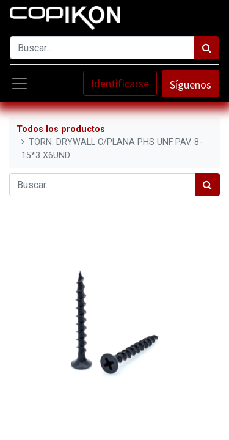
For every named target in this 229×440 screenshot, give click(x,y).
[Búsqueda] (206, 47)
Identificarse (120, 83)
